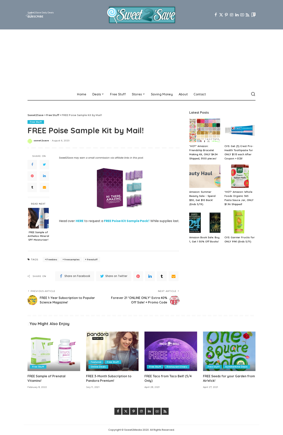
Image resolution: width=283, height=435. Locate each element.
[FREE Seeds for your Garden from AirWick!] (229, 351)
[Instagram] (232, 15)
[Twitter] (221, 15)
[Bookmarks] (253, 15)
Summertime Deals (236, 366)
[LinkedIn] (237, 15)
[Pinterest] (226, 15)
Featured (96, 362)
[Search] (253, 94)
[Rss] (247, 15)
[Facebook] (216, 15)
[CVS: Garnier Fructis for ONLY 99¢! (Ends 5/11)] (239, 222)
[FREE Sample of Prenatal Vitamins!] (54, 351)
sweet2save (41, 140)
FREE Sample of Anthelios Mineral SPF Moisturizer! (38, 236)
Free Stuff (36, 122)
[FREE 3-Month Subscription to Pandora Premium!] (112, 351)
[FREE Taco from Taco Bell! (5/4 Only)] (170, 351)
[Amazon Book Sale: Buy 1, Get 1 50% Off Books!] (204, 222)
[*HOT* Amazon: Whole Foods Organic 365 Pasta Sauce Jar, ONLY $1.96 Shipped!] (239, 176)
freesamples (72, 259)
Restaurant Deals (177, 366)
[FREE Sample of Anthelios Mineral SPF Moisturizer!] (38, 218)
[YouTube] (242, 15)
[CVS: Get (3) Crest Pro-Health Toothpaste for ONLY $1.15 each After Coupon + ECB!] (239, 130)
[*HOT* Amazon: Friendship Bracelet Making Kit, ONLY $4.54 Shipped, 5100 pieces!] (204, 130)
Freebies (52, 259)
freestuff (92, 259)
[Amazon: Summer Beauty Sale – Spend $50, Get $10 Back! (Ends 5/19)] (204, 176)
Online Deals (98, 366)
